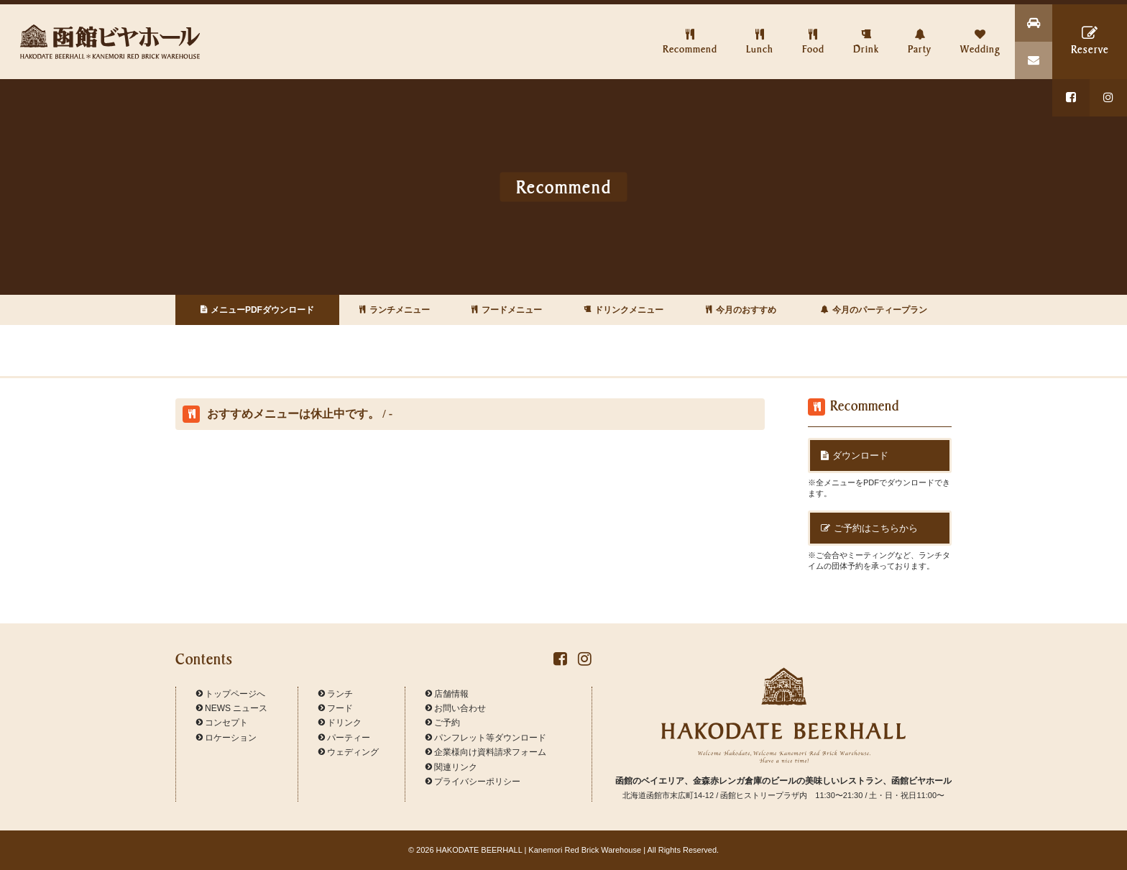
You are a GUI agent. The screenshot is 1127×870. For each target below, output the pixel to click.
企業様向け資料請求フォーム (486, 752)
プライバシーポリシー (473, 782)
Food (813, 29)
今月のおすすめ (741, 310)
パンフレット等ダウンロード (486, 738)
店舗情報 (447, 694)
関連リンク (451, 767)
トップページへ (230, 694)
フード (335, 708)
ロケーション (226, 738)
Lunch (759, 29)
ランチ (335, 694)
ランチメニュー (394, 310)
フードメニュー (507, 310)
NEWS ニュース (231, 708)
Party (920, 29)
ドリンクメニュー (623, 310)
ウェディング (348, 752)
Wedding (980, 29)
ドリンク (340, 723)
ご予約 (443, 723)
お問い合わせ (456, 708)
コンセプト (222, 723)
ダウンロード (854, 455)
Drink (866, 29)
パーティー (344, 738)
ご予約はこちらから (869, 528)
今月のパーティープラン (874, 310)
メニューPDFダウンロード (257, 310)
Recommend (690, 29)
